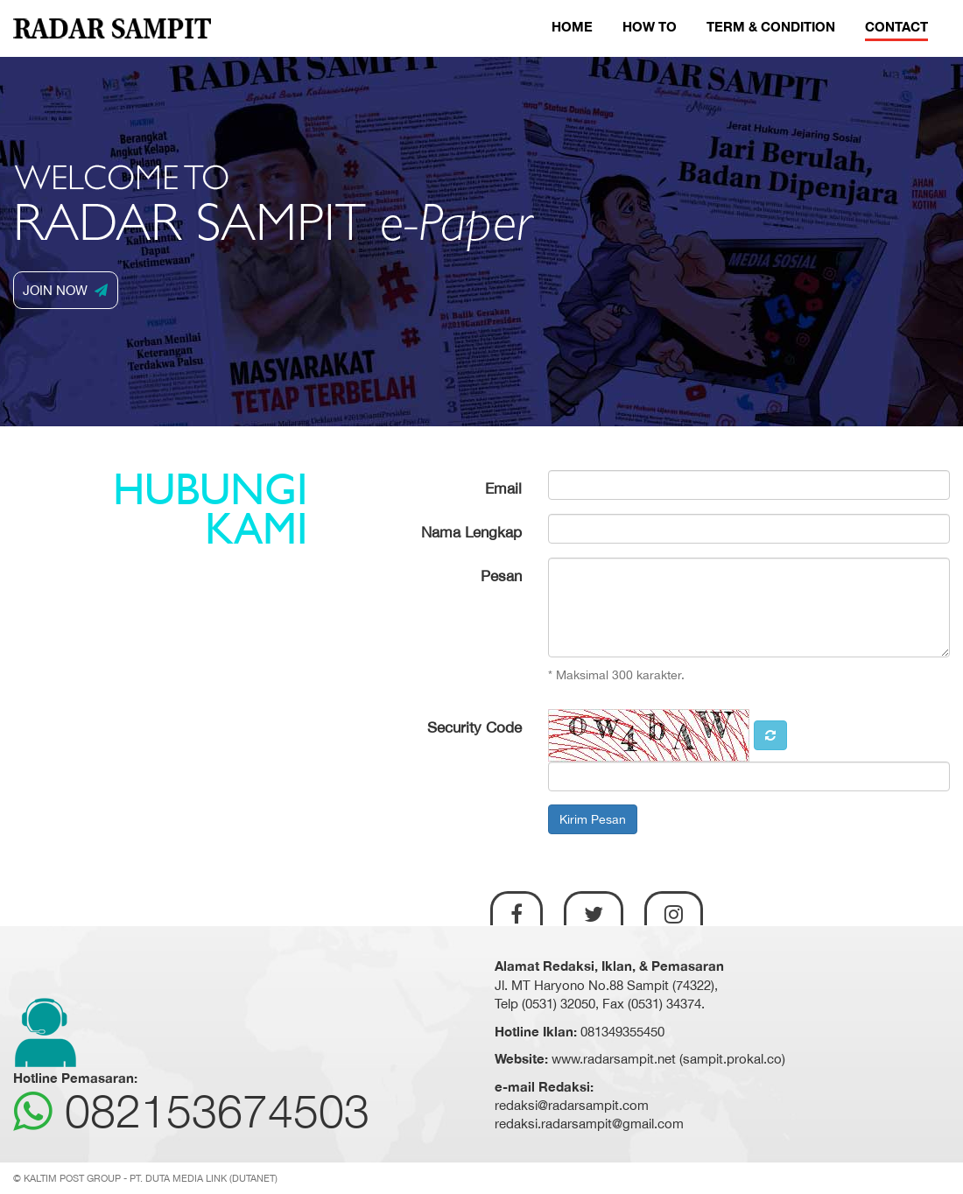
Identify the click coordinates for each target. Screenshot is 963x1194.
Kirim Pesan (592, 819)
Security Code (474, 727)
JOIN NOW (65, 290)
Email (503, 488)
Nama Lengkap (471, 532)
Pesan (501, 576)
